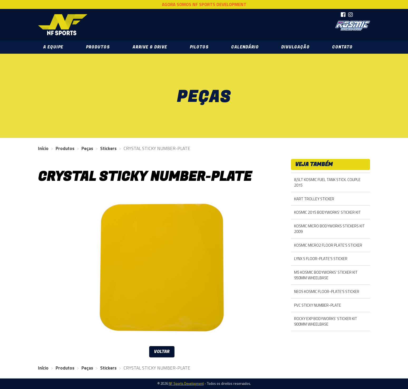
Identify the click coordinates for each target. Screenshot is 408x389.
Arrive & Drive (150, 47)
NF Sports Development (63, 24)
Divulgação (295, 47)
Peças (87, 148)
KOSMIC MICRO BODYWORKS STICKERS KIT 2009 (329, 229)
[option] (162, 267)
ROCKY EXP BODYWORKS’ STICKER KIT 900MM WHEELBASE (325, 321)
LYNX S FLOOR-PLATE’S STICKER (320, 259)
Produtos (98, 47)
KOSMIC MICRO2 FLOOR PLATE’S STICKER (328, 245)
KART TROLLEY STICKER (314, 199)
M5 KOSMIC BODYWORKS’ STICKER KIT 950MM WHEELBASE (326, 275)
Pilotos (199, 47)
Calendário (245, 47)
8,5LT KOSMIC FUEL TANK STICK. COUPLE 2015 (327, 182)
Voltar (162, 351)
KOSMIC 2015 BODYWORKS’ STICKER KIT (327, 212)
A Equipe (53, 47)
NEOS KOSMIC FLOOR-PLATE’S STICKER (326, 291)
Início (43, 148)
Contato (342, 47)
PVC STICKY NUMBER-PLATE (317, 305)
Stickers (108, 148)
